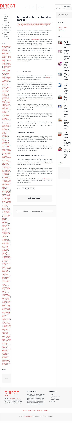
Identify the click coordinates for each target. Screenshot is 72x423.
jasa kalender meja (6, 318)
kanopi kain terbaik (5, 334)
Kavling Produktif (6, 233)
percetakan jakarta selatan (5, 355)
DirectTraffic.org (28, 416)
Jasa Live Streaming (6, 37)
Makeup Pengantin (4, 238)
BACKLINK (41, 7)
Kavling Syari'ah (4, 235)
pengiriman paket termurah (6, 349)
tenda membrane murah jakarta (6, 56)
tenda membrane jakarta (6, 62)
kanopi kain (5, 107)
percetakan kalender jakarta (6, 113)
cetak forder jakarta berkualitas (5, 284)
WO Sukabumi (7, 259)
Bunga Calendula (4, 206)
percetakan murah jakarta (5, 118)
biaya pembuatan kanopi (5, 266)
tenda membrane (6, 121)
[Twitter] (63, 15)
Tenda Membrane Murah (6, 64)
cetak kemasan (6, 103)
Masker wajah (5, 242)
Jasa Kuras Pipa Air (6, 33)
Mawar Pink (5, 246)
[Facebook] (59, 15)
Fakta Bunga (5, 223)
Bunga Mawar (5, 126)
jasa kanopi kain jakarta (5, 76)
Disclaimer (39, 410)
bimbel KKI (6, 269)
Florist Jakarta (5, 225)
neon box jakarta (6, 176)
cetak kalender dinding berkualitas (5, 139)
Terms (33, 410)
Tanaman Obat (7, 257)
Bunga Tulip (7, 215)
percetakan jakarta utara (5, 358)
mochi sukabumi (6, 173)
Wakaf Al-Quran (5, 261)
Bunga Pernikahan (5, 128)
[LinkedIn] (67, 15)
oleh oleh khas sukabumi (6, 182)
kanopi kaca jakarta (5, 330)
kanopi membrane (6, 110)
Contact (46, 410)
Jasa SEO (6, 18)
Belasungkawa (5, 190)
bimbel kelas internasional (5, 271)
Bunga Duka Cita (6, 209)
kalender (6, 322)
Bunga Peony (7, 212)
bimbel (9, 267)
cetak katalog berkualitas (5, 291)
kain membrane (6, 321)
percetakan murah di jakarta (6, 86)
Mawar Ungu (5, 249)
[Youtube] (65, 15)
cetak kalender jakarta (6, 71)
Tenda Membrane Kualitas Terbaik (34, 18)
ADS (33, 7)
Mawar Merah (5, 245)
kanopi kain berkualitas (6, 78)
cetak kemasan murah (6, 306)
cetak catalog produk (6, 280)
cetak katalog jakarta (5, 294)
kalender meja (7, 325)
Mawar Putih (5, 247)
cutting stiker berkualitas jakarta (6, 156)
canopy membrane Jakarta (5, 279)
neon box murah (5, 178)
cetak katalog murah (6, 296)
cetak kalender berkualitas (5, 96)
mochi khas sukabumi (6, 171)
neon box (6, 174)
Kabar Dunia (5, 232)
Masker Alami (5, 240)
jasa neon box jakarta (6, 165)
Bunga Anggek (7, 202)
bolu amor (4, 136)
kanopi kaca (6, 328)
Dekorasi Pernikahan (5, 220)
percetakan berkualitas (4, 352)
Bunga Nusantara (4, 89)
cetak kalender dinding (5, 99)
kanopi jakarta (7, 326)
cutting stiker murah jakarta (6, 163)
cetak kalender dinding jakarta (6, 142)
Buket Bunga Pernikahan (6, 199)
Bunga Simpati (7, 214)
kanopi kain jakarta (6, 331)
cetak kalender (7, 66)
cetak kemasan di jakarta (6, 304)
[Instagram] (61, 15)
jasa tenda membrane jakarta (5, 69)
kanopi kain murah (5, 109)
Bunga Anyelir (7, 204)
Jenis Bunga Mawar (5, 230)
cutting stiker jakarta (6, 158)
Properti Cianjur (6, 256)
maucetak (4, 343)
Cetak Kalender (6, 15)
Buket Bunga (7, 197)
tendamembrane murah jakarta (6, 124)
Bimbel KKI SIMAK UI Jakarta (6, 194)
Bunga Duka (5, 208)
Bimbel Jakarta (5, 191)
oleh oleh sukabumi (6, 183)
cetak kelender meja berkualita (6, 299)
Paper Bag (4, 250)
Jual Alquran (7, 29)
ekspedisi (4, 318)
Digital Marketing (6, 21)
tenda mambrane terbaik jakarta (6, 52)
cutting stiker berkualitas (6, 152)
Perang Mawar (5, 254)
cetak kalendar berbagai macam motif (6, 288)
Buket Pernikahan (6, 201)
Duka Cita (4, 222)
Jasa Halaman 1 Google (14, 398)
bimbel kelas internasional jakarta (5, 274)
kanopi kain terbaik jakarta (5, 80)
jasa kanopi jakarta (6, 104)
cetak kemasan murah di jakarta (6, 309)
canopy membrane (4, 93)
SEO (27, 7)
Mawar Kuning (5, 243)
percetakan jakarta (4, 186)
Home (24, 410)
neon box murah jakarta (6, 179)
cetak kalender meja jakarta (5, 148)
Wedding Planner (6, 263)
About (29, 410)
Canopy (48, 77)
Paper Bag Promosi (4, 252)
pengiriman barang (5, 347)
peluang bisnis (5, 345)
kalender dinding (6, 323)
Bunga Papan (7, 211)
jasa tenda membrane (4, 50)
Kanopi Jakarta (7, 27)
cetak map (6, 311)
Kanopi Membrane (6, 24)
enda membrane (36, 39)
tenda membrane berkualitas (6, 47)
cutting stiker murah (5, 161)
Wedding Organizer (4, 134)
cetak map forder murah (6, 315)
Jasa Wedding (7, 31)
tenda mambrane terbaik (6, 59)
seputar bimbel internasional (6, 361)
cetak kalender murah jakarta (6, 101)
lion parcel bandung (4, 83)
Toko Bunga (5, 91)
